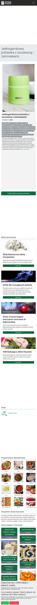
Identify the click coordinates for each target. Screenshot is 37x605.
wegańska (4, 136)
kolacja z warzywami (27, 125)
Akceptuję (5, 603)
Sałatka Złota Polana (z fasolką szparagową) (9, 532)
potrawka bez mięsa (31, 128)
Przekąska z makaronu (9, 568)
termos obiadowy (25, 134)
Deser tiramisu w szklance (28, 538)
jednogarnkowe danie (6, 125)
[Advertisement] (18, 25)
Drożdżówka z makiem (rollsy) (27, 563)
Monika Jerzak (9, 413)
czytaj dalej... (27, 149)
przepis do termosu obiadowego (21, 132)
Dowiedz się (22, 598)
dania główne (5, 123)
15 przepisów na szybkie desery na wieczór (9, 558)
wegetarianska (18, 136)
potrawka (23, 128)
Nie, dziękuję (14, 603)
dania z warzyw (12, 123)
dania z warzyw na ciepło (22, 123)
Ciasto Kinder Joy (27, 530)
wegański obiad (11, 136)
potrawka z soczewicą (29, 130)
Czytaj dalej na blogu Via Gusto (18, 193)
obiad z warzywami (6, 128)
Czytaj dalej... (18, 265)
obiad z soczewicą (31, 127)
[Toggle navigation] (33, 2)
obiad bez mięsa (5, 127)
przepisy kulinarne (6, 134)
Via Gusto (9, 537)
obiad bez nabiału (14, 127)
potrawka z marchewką (7, 130)
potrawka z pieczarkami (18, 130)
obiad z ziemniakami (16, 128)
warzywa (31, 134)
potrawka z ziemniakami (7, 132)
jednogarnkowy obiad (17, 125)
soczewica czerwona (15, 134)
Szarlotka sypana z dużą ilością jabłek (9, 578)
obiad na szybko (22, 127)
